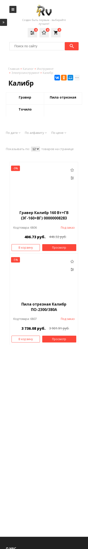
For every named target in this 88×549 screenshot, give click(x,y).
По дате (13, 133)
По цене (58, 133)
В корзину (26, 248)
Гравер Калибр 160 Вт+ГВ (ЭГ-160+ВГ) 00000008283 (44, 215)
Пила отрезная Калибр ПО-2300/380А (43, 307)
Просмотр (59, 248)
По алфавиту (36, 133)
